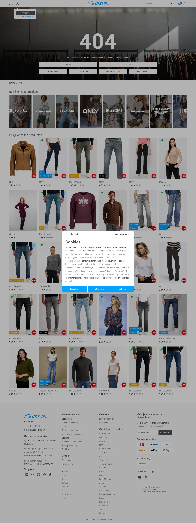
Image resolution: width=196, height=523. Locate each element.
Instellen (122, 289)
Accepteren (75, 289)
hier (78, 274)
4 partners (107, 254)
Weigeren (99, 289)
